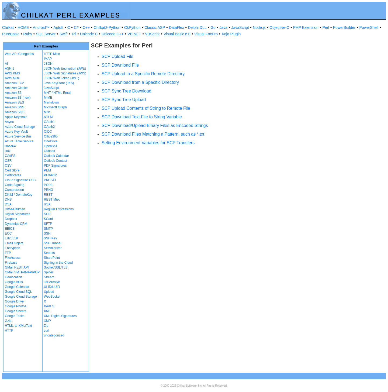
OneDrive (51, 141)
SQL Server (46, 34)
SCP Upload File (117, 56)
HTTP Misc (52, 54)
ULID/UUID (52, 287)
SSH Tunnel (52, 243)
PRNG (48, 190)
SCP (47, 214)
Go (213, 27)
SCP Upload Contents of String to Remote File (146, 108)
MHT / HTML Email (57, 93)
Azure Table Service (19, 141)
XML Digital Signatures (60, 316)
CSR (8, 161)
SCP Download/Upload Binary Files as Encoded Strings (155, 125)
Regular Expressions (59, 209)
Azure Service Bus (18, 136)
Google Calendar (17, 287)
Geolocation (13, 277)
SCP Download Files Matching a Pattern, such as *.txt (153, 134)
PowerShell (369, 27)
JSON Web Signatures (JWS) (65, 73)
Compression (14, 190)
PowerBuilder (344, 27)
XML (47, 311)
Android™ (41, 27)
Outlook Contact (55, 161)
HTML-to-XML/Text (18, 326)
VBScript (152, 34)
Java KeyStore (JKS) (59, 83)
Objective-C (279, 27)
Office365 (51, 136)
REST (48, 195)
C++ (86, 27)
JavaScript (240, 27)
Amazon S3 (13, 93)
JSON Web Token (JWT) (61, 78)
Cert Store (12, 170)
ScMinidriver (53, 248)
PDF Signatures (55, 165)
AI (6, 64)
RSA (47, 204)
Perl (325, 27)
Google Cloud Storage (21, 296)
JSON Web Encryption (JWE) (65, 68)
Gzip (8, 321)
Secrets (49, 253)
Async (9, 122)
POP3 (48, 185)
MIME (48, 97)
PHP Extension (305, 27)
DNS (8, 199)
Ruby (27, 34)
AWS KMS (12, 73)
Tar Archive (52, 282)
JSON (48, 64)
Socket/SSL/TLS (56, 267)
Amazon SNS (14, 107)
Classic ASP (154, 27)
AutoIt (59, 27)
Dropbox (11, 219)
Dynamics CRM (16, 224)
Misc (47, 112)
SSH (47, 233)
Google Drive (14, 301)
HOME (23, 27)
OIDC (48, 131)
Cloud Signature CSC (20, 180)
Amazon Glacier (16, 88)
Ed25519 (11, 238)
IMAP (48, 59)
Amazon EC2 (14, 83)
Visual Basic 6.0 (177, 34)
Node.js (259, 27)
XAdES (49, 306)
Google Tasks (15, 316)
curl (46, 330)
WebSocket (52, 296)
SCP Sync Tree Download (126, 91)
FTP (8, 253)
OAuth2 (49, 127)
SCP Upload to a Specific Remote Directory (143, 73)
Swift (64, 34)
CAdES (10, 156)
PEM (47, 170)
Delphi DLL (197, 27)
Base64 (10, 146)
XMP (47, 321)
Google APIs (14, 282)
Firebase (11, 262)
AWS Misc (12, 78)
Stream (49, 277)
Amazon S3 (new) (17, 97)
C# (76, 27)
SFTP (48, 224)
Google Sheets (15, 311)
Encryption (12, 248)
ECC (8, 233)
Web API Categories (19, 54)
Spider (48, 272)
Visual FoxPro (206, 34)
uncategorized (54, 335)
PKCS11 (50, 180)
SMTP (48, 229)
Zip (46, 326)
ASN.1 (9, 68)
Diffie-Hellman (15, 209)
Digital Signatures (17, 214)
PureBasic (10, 34)
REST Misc (52, 199)
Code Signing (14, 185)
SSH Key (50, 238)
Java (223, 27)
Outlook (49, 151)
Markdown (51, 102)
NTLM (48, 117)
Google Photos (15, 306)
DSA (8, 204)
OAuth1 (49, 122)
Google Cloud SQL (18, 292)
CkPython (132, 27)
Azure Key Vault (16, 131)
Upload (49, 292)
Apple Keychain (16, 117)
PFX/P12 (50, 175)
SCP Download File (120, 65)
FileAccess (12, 258)
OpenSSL (51, 146)
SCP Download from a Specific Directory (140, 82)
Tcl (73, 34)
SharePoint (52, 258)
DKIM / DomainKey (18, 195)
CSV (8, 165)
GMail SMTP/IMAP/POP (22, 272)
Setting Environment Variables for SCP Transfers (148, 142)
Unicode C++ (113, 34)
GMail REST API (17, 267)
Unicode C (89, 34)
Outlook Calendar (56, 156)
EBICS (10, 229)
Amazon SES (14, 102)
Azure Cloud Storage (20, 127)
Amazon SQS (15, 112)
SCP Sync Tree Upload (124, 99)
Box (8, 151)
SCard (48, 219)
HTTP (9, 330)
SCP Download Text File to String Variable (142, 117)
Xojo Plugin (231, 34)
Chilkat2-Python (107, 27)
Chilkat (8, 27)
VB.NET (134, 34)
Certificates (13, 175)
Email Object (14, 243)
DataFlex (176, 27)
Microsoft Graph (55, 107)
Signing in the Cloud (58, 262)
